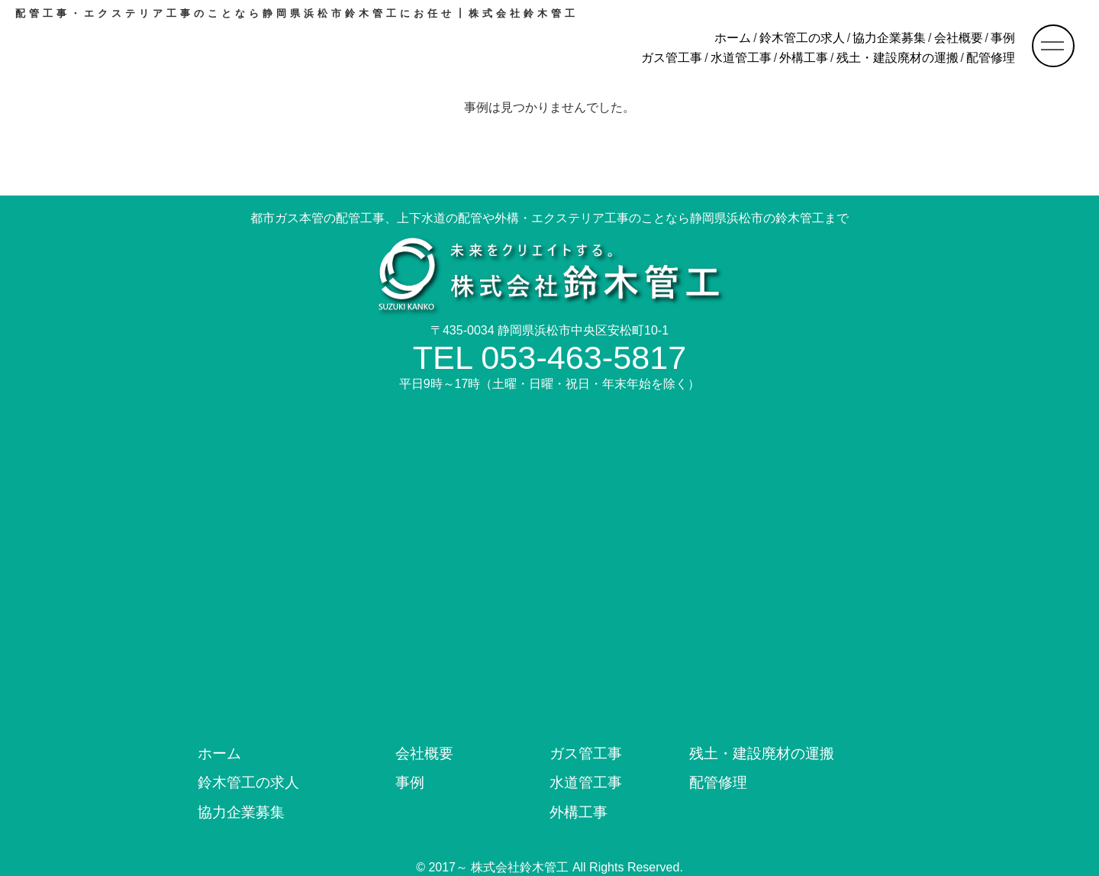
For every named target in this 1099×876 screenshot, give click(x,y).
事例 (1003, 37)
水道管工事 (741, 57)
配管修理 (990, 57)
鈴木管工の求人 (802, 37)
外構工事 (803, 57)
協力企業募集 (889, 37)
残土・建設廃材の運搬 (897, 57)
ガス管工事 (671, 57)
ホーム (732, 37)
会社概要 (958, 37)
